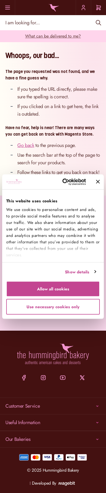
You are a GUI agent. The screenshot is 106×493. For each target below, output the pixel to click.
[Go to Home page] (53, 7)
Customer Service (53, 406)
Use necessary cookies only (53, 307)
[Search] (98, 22)
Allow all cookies (53, 289)
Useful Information (53, 422)
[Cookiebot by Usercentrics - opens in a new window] (64, 181)
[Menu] (7, 7)
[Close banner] (98, 182)
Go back (25, 145)
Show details (77, 272)
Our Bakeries (53, 439)
